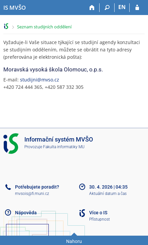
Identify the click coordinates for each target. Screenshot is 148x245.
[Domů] (92, 7)
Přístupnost (99, 219)
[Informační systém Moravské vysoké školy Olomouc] (14, 7)
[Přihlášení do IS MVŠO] (137, 7)
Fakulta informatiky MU (64, 147)
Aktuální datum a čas (108, 193)
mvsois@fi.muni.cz (32, 193)
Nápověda (26, 212)
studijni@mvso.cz (39, 79)
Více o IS (98, 212)
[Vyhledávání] (107, 7)
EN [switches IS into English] (122, 7)
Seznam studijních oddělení (44, 27)
